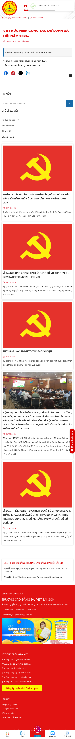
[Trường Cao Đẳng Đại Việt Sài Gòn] (5, 72)
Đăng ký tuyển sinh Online (15, 17)
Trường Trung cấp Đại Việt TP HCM (16, 673)
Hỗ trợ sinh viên (8, 713)
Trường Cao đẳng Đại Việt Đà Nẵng (16, 664)
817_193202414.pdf (30, 65)
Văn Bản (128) (8, 125)
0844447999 (8, 609)
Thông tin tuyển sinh (10, 709)
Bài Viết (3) (6, 131)
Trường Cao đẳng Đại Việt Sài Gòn (16, 659)
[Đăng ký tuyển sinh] (72, 441)
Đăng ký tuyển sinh (9, 704)
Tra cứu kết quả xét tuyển (12, 717)
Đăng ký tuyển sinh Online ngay (22, 688)
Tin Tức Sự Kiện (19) (10, 120)
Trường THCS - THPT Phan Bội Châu (16, 681)
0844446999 (36, 17)
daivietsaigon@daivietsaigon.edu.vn (18, 614)
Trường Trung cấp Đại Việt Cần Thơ (16, 677)
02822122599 (31, 609)
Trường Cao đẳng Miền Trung (14, 668)
